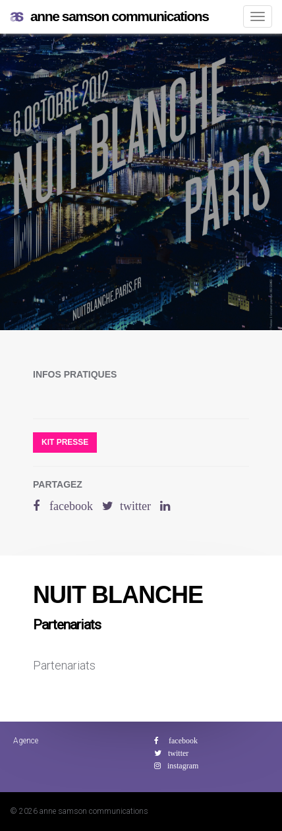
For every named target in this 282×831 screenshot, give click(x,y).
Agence (25, 740)
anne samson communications (109, 17)
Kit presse (65, 442)
